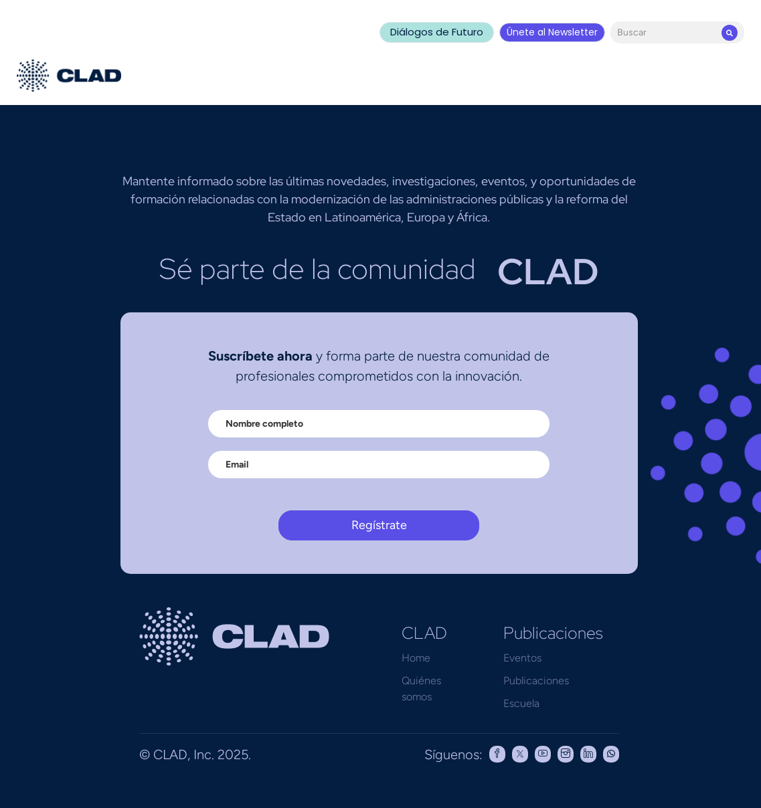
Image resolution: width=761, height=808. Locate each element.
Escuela (521, 703)
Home (416, 657)
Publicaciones (536, 680)
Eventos (522, 657)
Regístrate (379, 525)
